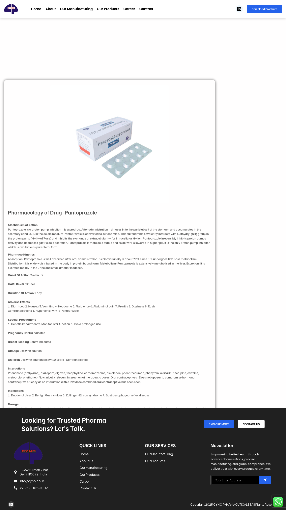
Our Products (108, 9)
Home (36, 9)
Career (129, 9)
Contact (146, 9)
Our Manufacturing (76, 9)
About (50, 9)
